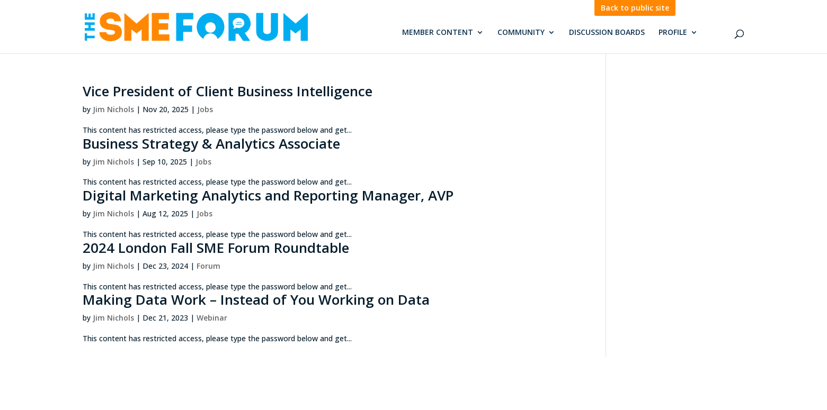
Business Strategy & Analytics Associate (211, 143)
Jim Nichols (113, 109)
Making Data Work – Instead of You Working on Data (256, 299)
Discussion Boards (607, 33)
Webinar (212, 318)
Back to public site (635, 8)
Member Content (437, 33)
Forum (208, 266)
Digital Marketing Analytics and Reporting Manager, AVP (268, 195)
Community (521, 33)
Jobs (205, 109)
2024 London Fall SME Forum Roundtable (216, 247)
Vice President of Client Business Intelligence (227, 91)
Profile (673, 33)
